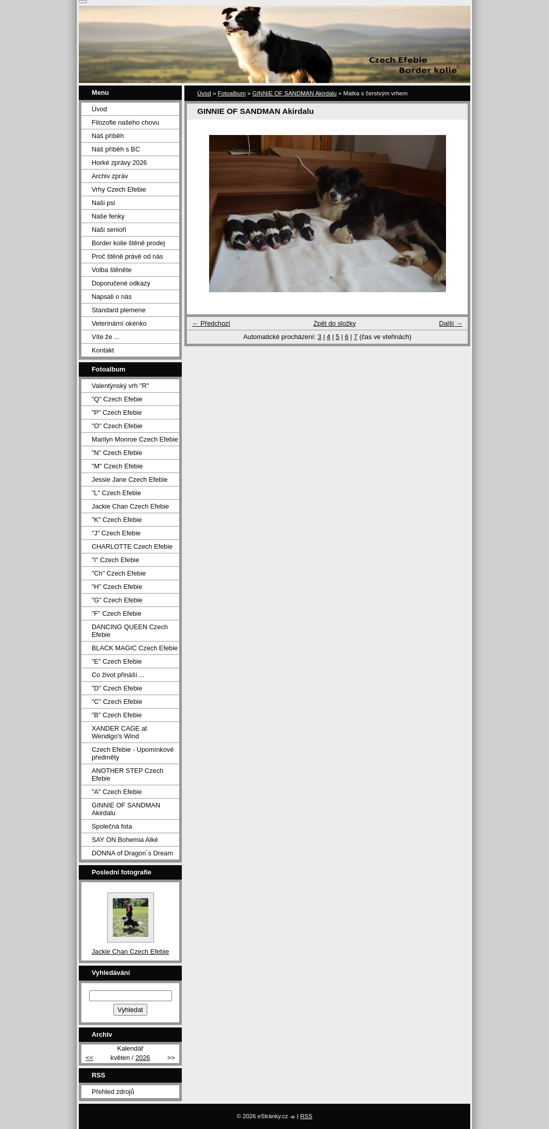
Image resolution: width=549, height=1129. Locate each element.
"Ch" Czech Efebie (119, 573)
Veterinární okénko (119, 323)
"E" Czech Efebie (117, 661)
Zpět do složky (334, 323)
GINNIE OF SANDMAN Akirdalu (294, 93)
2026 (142, 1057)
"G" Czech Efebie (117, 600)
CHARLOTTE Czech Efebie (132, 546)
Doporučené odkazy (121, 283)
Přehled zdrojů (113, 1092)
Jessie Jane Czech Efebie (129, 479)
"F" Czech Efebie (117, 613)
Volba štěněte (112, 270)
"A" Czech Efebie (117, 792)
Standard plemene (119, 310)
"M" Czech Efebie (117, 466)
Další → (450, 323)
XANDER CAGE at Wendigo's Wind (119, 732)
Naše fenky (108, 216)
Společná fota (112, 826)
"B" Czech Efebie (117, 715)
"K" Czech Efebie (117, 520)
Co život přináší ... (118, 675)
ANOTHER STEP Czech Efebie (127, 774)
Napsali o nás (112, 296)
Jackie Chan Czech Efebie (130, 506)
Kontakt (103, 350)
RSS (306, 1116)
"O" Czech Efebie (117, 426)
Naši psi (103, 203)
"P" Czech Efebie (117, 412)
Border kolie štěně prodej (128, 243)
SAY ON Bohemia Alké (125, 840)
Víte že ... (105, 337)
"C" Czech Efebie (117, 701)
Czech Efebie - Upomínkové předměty (133, 753)
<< (89, 1057)
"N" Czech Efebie (117, 453)
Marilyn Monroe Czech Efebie (135, 439)
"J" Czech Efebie (116, 533)
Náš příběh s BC (116, 149)
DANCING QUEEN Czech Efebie (130, 630)
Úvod (204, 93)
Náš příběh (108, 136)
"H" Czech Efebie (117, 587)
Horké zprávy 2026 (119, 162)
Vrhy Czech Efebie (119, 189)
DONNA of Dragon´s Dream (132, 853)
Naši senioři (109, 229)
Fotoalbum (232, 93)
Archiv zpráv (110, 176)
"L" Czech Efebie (116, 493)
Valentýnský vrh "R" (120, 386)
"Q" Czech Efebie (117, 399)
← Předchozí (211, 323)
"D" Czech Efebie (117, 688)
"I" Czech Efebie (115, 560)
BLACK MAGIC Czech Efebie (135, 648)
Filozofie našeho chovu (125, 122)
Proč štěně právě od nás (127, 256)
